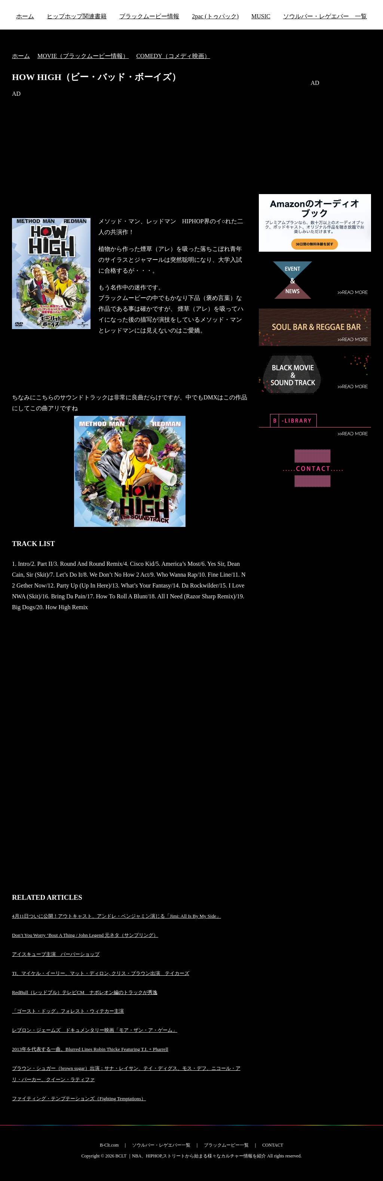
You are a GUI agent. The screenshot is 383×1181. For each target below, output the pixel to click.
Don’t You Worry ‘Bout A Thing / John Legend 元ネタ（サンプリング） (85, 935)
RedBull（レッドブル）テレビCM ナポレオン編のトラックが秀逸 (84, 992)
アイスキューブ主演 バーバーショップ (55, 954)
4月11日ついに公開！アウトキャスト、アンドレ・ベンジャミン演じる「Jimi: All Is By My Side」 (116, 916)
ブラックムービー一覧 (226, 1145)
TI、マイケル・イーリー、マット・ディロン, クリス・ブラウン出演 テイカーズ (100, 973)
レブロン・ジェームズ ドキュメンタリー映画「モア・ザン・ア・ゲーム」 (94, 1030)
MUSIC (260, 16)
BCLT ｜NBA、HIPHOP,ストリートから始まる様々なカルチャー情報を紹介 (190, 1156)
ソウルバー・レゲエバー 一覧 (325, 16)
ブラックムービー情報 (149, 16)
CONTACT (272, 1145)
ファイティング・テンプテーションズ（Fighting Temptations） (79, 1098)
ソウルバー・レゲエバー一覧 (161, 1145)
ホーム (25, 16)
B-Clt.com (109, 1145)
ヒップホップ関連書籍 (77, 16)
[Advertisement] (130, 157)
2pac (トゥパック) (215, 16)
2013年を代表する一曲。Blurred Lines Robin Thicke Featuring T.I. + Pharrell (90, 1049)
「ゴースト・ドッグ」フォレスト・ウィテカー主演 (68, 1011)
